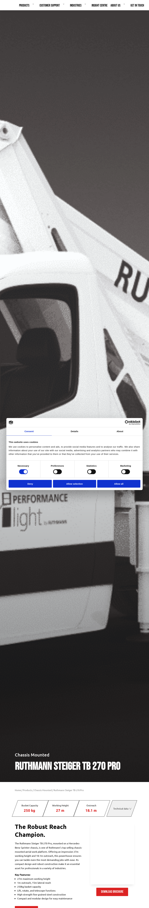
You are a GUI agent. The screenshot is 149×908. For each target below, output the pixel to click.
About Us (119, 6)
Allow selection (74, 484)
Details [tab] (74, 431)
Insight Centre (100, 6)
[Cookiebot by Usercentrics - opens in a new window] (127, 422)
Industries (79, 6)
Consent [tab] (29, 431)
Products (27, 6)
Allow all (118, 484)
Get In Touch (137, 6)
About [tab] (120, 431)
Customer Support (53, 6)
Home (18, 790)
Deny (30, 484)
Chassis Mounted (32, 754)
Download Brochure (112, 892)
